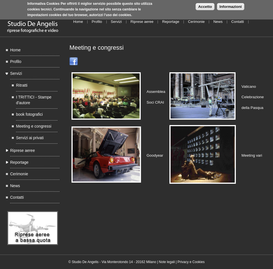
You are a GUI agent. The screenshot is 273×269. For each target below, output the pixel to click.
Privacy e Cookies (191, 262)
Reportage (170, 21)
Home (78, 21)
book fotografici (29, 114)
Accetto (205, 5)
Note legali (167, 262)
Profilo (97, 21)
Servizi (116, 21)
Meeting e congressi (33, 126)
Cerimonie (196, 21)
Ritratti (21, 85)
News (218, 21)
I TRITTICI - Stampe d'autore (34, 100)
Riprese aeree (142, 21)
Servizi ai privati (30, 137)
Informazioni (231, 5)
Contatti (237, 21)
